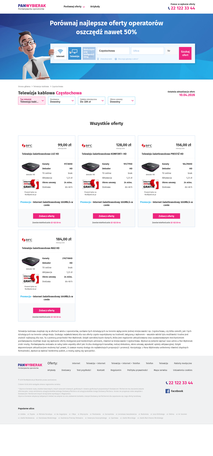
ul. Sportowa (113, 418)
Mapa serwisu (160, 370)
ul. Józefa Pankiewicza (26, 418)
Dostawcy (66, 370)
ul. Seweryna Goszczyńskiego (96, 418)
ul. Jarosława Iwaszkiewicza (126, 414)
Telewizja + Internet (95, 363)
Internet (76, 363)
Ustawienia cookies (182, 370)
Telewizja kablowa (41, 87)
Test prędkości (84, 370)
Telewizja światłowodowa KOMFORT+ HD (104, 154)
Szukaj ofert (185, 53)
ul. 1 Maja (72, 414)
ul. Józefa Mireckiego (128, 418)
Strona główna (24, 87)
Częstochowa (57, 87)
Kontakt (101, 370)
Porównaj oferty (72, 6)
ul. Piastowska (95, 414)
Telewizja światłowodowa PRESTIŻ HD (162, 154)
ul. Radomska (144, 414)
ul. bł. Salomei (181, 414)
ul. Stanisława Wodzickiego (46, 418)
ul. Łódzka (22, 414)
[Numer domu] (171, 51)
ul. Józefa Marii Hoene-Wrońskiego (150, 418)
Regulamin (116, 370)
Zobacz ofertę (46, 216)
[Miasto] (113, 51)
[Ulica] (147, 51)
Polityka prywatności (137, 370)
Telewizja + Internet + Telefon (125, 363)
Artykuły (95, 6)
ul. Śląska (31, 414)
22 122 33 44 (56, 223)
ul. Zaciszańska (108, 414)
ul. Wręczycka (83, 414)
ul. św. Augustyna (60, 414)
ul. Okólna (170, 414)
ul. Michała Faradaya (44, 414)
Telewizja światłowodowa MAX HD (40, 248)
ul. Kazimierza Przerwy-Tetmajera (70, 418)
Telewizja (163, 363)
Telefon (149, 363)
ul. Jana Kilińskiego (158, 414)
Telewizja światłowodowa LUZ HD (40, 154)
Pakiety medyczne (183, 363)
